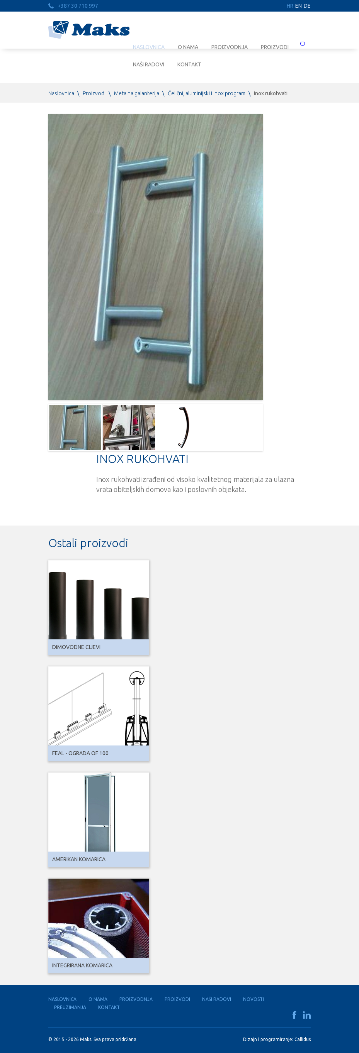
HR (290, 6)
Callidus (302, 1039)
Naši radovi (148, 64)
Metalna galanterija (136, 93)
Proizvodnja (136, 999)
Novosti (253, 999)
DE (307, 6)
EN (298, 6)
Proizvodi (94, 93)
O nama (97, 999)
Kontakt (189, 64)
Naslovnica (61, 93)
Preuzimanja (70, 1007)
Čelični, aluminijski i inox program (206, 93)
